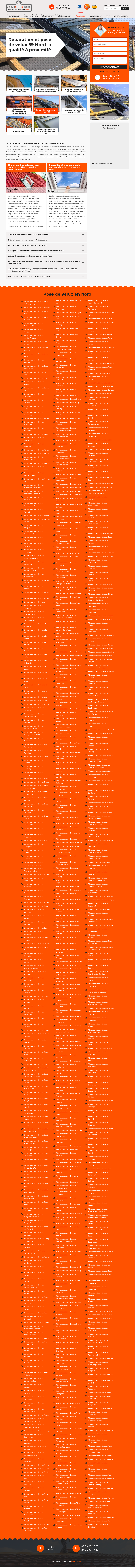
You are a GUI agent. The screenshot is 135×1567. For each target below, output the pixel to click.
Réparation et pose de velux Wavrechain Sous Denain (34, 486)
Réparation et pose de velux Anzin (100, 1456)
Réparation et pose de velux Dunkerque (98, 561)
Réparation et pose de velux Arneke (100, 1446)
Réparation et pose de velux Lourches (66, 857)
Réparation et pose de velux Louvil (68, 846)
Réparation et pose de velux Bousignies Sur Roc (98, 1003)
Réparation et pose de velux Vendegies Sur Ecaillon (34, 733)
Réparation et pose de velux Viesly (36, 697)
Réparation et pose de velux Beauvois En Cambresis (98, 1210)
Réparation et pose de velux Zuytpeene (34, 395)
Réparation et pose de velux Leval (68, 965)
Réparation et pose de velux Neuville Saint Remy (69, 518)
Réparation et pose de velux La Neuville (67, 512)
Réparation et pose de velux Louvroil (69, 842)
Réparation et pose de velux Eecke (100, 537)
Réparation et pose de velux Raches (36, 1415)
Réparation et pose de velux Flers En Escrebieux (69, 1526)
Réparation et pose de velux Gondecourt (66, 1356)
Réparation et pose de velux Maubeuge (66, 698)
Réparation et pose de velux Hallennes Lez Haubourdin (66, 1297)
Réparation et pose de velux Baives (100, 1311)
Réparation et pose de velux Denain (100, 616)
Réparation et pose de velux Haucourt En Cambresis (66, 1240)
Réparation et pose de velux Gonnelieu (66, 1350)
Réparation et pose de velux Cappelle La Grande (98, 823)
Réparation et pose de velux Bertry (100, 1129)
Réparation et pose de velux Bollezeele (98, 1037)
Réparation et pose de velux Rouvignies (34, 1262)
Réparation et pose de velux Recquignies (34, 1368)
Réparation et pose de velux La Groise (67, 1319)
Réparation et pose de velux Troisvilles (34, 752)
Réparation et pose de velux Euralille (37, 307)
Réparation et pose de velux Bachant (98, 1323)
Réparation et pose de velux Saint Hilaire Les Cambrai (36, 1136)
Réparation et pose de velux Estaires (98, 411)
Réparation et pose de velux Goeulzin (66, 1386)
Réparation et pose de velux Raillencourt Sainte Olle (34, 1426)
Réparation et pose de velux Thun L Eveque (36, 817)
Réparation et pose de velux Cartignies (98, 807)
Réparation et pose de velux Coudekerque (98, 707)
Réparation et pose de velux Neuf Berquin (68, 558)
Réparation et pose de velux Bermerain (98, 1158)
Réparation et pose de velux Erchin (100, 483)
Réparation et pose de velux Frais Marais (35, 343)
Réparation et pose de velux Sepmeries (34, 955)
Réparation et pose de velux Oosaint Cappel (69, 413)
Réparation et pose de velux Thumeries (34, 811)
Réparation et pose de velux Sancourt (34, 1025)
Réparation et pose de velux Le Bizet (35, 373)
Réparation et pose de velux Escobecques (98, 435)
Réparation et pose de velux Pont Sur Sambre (35, 1529)
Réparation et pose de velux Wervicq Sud (37, 480)
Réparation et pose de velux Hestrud (69, 1159)
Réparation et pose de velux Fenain (100, 334)
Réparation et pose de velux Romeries (34, 1302)
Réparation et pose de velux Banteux (98, 1294)
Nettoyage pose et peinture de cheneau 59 (120, 15)
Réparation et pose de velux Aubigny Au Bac (98, 1403)
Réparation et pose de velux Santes (36, 1030)
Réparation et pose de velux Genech (69, 1403)
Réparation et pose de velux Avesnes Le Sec (98, 1329)
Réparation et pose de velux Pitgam (68, 312)
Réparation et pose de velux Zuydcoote (34, 401)
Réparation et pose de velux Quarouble (34, 1483)
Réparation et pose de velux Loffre (68, 899)
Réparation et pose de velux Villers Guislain (36, 668)
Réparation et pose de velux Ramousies (34, 1398)
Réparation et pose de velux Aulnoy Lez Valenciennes (100, 1376)
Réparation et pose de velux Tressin (36, 782)
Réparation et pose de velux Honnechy (66, 1119)
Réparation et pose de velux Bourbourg (98, 1025)
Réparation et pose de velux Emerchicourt (98, 522)
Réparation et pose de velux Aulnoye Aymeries (98, 1363)
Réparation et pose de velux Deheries (98, 624)
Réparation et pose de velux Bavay (100, 1261)
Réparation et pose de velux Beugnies (98, 1124)
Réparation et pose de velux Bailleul (100, 1315)
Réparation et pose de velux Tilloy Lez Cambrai (36, 793)
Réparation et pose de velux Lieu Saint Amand (67, 926)
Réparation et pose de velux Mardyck (66, 763)
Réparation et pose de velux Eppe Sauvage (100, 479)
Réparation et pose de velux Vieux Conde (36, 686)
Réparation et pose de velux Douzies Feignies (34, 337)
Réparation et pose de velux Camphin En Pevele (98, 885)
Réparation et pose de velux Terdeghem (34, 845)
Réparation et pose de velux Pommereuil (66, 308)
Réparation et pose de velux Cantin (100, 862)
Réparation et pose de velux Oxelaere (66, 372)
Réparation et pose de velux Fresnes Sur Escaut (69, 1430)
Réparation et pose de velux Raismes (34, 1386)
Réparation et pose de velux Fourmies (66, 1458)
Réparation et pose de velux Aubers (100, 1408)
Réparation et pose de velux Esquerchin (98, 404)
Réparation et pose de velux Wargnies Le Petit (34, 533)
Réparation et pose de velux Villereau (34, 649)
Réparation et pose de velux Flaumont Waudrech (98, 302)
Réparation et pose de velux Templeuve (34, 851)
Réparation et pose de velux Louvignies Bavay (66, 863)
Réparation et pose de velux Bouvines (98, 967)
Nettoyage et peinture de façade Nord (14, 15)
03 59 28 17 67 (63, 5)
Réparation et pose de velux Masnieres (66, 720)
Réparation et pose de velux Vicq (35, 701)
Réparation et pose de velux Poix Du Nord (69, 317)
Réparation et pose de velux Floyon (68, 1493)
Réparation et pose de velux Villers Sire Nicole (36, 625)
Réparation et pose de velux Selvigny (34, 991)
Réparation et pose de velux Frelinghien (66, 1440)
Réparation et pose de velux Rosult (36, 1297)
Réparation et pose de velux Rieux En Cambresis (36, 1343)
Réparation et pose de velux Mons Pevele (68, 598)
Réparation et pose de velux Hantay (68, 1270)
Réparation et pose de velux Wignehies (34, 445)
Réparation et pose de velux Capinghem (98, 845)
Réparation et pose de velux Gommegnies (66, 1362)
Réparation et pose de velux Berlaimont (98, 1174)
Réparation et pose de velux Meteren (66, 647)
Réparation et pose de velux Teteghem (34, 836)
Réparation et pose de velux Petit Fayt (68, 330)
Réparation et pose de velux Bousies (101, 1008)
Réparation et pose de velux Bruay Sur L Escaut (100, 942)
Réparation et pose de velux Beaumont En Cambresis (98, 1228)
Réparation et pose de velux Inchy (68, 1080)
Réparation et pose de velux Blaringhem (98, 1084)
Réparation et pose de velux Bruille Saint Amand (100, 920)
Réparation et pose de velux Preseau (34, 1507)
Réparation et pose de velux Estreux (101, 390)
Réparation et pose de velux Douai (100, 584)
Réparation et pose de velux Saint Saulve (36, 1093)
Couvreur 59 (107, 15)
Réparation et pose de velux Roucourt (34, 1274)
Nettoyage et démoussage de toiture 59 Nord (64, 15)
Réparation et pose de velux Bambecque (98, 1288)
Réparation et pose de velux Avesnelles (98, 1348)
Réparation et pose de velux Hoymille (66, 1072)
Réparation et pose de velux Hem (68, 1182)
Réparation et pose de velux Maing (68, 823)
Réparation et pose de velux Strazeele (34, 892)
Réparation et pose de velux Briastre (98, 954)
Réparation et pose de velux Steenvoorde (34, 879)
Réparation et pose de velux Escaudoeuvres (98, 423)
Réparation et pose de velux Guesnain (66, 1285)
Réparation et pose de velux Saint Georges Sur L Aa (36, 1167)
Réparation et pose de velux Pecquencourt (66, 360)
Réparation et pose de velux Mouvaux (66, 548)
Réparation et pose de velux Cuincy (100, 648)
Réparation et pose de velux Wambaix (34, 587)
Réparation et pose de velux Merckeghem (66, 676)
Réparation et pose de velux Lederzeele (66, 989)
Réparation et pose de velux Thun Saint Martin (36, 799)
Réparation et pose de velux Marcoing (66, 776)
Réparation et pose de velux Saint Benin (36, 1161)
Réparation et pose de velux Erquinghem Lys (98, 466)
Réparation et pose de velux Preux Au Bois (36, 1501)
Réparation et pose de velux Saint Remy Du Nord (36, 1087)
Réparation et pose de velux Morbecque (66, 564)
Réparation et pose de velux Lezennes (66, 951)
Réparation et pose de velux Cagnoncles (98, 867)
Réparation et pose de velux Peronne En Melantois (66, 348)
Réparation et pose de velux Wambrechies (34, 575)
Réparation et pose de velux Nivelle (68, 484)
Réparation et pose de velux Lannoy (68, 1026)
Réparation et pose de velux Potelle (36, 1524)
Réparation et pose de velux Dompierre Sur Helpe (98, 599)
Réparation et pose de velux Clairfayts (98, 738)
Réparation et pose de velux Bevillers (98, 1096)
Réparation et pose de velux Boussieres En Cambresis (98, 991)
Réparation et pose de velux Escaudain (98, 445)
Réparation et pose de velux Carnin (100, 803)
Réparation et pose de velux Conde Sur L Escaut (100, 713)
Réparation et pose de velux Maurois (66, 688)
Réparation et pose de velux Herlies (68, 1163)
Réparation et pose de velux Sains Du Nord (36, 1203)
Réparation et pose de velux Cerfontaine (98, 776)
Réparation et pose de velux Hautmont (66, 1209)
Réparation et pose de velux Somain (36, 906)
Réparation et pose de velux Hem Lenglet (68, 1177)
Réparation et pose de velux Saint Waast (36, 1053)
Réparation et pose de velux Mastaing (66, 704)
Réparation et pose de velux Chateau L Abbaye (98, 760)
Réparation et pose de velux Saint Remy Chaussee (36, 1100)
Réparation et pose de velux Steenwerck (34, 885)
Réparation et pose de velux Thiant (36, 840)
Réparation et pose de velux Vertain (36, 704)
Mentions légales (77, 1561)
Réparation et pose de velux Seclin (36, 996)
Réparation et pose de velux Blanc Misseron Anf (36, 367)
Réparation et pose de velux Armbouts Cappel (98, 1451)
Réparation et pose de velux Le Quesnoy (35, 1448)
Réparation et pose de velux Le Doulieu (99, 579)
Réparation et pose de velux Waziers (34, 468)
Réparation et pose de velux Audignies (98, 1369)
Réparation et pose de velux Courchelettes (98, 694)
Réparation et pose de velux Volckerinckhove (34, 619)
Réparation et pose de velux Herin (68, 1166)
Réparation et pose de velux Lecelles (66, 999)
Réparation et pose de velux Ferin (100, 338)
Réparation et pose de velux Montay (69, 593)
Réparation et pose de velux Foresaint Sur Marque (66, 1464)
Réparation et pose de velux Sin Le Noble (36, 949)
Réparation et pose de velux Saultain (34, 1019)
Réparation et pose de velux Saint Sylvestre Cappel (36, 1069)
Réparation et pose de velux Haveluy (69, 1214)
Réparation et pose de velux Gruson (68, 1302)
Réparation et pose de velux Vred (35, 602)
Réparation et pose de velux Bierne (100, 1101)
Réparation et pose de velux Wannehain (34, 563)
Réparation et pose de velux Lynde (68, 839)
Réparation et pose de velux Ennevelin (98, 498)
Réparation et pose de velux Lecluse (69, 994)
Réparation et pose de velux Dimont (100, 594)
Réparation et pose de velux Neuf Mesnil (68, 530)
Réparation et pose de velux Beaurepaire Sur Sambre (98, 1216)
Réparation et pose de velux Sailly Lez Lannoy (36, 1209)
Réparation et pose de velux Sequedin (34, 961)
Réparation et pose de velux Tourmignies (34, 774)
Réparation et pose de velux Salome (36, 1064)
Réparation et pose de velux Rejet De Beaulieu (36, 1374)
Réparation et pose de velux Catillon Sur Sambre (101, 792)
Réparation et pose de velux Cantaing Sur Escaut (98, 857)
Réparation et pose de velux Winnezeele (34, 439)
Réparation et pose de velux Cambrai (98, 873)
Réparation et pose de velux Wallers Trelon (36, 594)
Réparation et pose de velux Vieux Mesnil (36, 680)
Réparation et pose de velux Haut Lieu (68, 1228)
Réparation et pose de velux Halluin (68, 1280)
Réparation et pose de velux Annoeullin (98, 1470)
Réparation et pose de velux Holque (68, 1146)
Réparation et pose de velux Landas (68, 1016)
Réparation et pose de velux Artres (100, 1430)
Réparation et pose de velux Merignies (66, 660)
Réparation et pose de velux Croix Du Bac (36, 355)
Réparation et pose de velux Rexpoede (34, 1349)
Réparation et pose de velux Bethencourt (98, 1133)
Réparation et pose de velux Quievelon (34, 1442)
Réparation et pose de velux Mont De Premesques (36, 303)
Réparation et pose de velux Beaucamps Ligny (98, 1247)
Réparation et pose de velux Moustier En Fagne (66, 542)
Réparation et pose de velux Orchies (69, 399)
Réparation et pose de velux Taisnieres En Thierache (34, 864)
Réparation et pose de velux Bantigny (98, 1300)
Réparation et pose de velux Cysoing (101, 635)
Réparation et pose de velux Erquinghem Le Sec (98, 460)
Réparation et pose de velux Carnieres (98, 829)
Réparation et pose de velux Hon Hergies (67, 1113)
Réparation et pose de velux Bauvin (100, 1271)
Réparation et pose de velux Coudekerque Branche (98, 701)
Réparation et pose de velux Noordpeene (66, 479)
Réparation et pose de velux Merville (69, 655)
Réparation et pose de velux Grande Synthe (68, 1325)
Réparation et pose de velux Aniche (100, 1488)
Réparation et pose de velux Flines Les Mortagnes (68, 1510)
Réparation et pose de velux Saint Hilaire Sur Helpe (36, 1142)
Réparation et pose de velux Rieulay (36, 1338)
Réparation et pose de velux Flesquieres (66, 1520)
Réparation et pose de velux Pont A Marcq (68, 302)
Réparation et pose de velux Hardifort (66, 1275)
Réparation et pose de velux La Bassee (99, 1266)
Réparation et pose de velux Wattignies (34, 511)
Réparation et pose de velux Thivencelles (34, 823)
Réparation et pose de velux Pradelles (34, 1520)
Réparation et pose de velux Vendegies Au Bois (34, 727)
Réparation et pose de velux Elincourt (98, 516)
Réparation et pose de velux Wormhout (34, 429)
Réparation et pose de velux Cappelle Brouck (98, 835)
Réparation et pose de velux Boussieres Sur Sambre (98, 973)
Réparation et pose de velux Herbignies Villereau (34, 325)
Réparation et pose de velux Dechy (100, 619)
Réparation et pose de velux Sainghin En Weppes (34, 1222)
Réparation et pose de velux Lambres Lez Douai (66, 1031)
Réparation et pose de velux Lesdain (69, 969)
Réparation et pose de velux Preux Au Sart (36, 1495)
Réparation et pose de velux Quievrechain (34, 1436)
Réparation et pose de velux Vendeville (34, 709)
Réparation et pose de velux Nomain (69, 487)
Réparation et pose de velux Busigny (101, 900)
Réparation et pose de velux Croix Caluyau (100, 660)
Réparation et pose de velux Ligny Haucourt (68, 932)
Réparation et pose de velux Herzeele (66, 1154)
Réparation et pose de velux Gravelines (66, 1313)
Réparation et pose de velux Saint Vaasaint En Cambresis (36, 1075)
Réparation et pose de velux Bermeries (98, 1164)
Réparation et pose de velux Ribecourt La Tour (34, 1333)
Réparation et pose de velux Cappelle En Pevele (98, 851)
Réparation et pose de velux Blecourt (98, 1059)
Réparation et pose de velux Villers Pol (36, 631)
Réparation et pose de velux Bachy (100, 1318)
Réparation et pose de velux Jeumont (66, 1056)
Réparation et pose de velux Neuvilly (69, 495)
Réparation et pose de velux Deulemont (98, 611)
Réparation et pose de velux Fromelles (66, 1418)
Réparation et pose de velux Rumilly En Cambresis (36, 1240)
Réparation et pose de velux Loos (68, 886)
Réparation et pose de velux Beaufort (98, 1235)
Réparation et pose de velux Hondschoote (66, 1135)
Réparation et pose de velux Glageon (66, 1374)
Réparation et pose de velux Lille (67, 921)
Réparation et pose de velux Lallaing (69, 1045)
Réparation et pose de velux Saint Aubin (36, 1185)
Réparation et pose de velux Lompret (66, 895)
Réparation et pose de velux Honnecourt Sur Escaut (66, 1125)
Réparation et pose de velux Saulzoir (34, 1007)
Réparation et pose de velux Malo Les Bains (68, 794)
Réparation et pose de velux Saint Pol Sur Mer (36, 1118)
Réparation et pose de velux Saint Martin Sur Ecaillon (36, 1130)
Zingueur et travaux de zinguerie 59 (47, 15)
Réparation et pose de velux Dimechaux (98, 605)
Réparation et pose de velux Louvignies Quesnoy (66, 851)
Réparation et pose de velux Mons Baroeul (68, 604)
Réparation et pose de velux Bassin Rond (36, 389)
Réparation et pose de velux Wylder (36, 418)
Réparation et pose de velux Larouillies (66, 1005)
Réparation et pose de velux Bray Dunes (99, 961)
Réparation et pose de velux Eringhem (98, 473)
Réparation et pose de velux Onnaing (66, 407)
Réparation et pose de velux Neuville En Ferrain (69, 506)
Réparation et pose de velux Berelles (98, 1192)
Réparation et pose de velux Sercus (36, 944)
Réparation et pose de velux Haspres (66, 1256)
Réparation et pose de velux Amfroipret (98, 1493)
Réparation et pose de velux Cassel (100, 812)
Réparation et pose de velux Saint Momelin (36, 1106)
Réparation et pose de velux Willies (36, 434)
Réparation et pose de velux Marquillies (66, 714)
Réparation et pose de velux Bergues (98, 1198)
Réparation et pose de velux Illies (67, 1077)
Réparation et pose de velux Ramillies (34, 1392)
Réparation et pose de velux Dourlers (98, 573)
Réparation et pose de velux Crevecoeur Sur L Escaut (98, 667)
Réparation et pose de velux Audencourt (98, 1388)
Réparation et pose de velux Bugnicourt (98, 905)
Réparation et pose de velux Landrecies (66, 1021)
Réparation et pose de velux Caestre (101, 896)
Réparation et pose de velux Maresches (66, 757)
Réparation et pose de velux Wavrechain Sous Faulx (34, 492)
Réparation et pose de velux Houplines (66, 1089)
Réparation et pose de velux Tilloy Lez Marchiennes (36, 787)
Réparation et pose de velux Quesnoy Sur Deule (34, 1454)
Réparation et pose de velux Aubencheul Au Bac (98, 1419)
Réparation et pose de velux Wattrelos (34, 498)
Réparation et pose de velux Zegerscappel (34, 413)
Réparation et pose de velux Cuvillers (98, 640)
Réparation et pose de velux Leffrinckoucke (66, 974)
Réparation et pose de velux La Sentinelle (35, 973)
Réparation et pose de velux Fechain (101, 348)
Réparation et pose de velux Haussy (68, 1223)
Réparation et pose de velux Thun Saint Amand (36, 805)
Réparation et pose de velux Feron (100, 319)
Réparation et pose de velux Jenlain (68, 1061)
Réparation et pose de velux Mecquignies (66, 670)
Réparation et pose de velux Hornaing (66, 1101)
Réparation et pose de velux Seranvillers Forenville (34, 967)
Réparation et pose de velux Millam (68, 652)
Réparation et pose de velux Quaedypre (34, 1477)
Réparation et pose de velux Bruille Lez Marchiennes (100, 948)
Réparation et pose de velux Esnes (100, 440)
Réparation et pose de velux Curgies (101, 645)
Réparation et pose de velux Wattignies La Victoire (34, 505)
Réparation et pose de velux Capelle (101, 840)
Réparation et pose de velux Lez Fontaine (67, 957)
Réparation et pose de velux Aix (99, 1501)
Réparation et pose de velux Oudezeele (66, 378)
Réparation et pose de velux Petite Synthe (68, 336)
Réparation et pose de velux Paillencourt (66, 366)
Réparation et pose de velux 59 (81, 15)
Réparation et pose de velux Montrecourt (66, 576)
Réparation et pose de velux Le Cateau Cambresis (99, 817)
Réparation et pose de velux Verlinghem (34, 721)
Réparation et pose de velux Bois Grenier (99, 1077)
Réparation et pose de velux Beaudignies (98, 1241)
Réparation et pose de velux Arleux (100, 1459)
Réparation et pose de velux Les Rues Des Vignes (35, 1252)
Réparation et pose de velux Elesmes (98, 542)
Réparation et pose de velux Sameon (34, 1047)
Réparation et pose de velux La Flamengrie (99, 308)
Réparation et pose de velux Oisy (67, 403)
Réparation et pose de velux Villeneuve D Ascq (98, 1483)
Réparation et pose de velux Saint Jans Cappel (36, 1148)
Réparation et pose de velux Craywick (98, 676)
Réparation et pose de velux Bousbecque (98, 1013)
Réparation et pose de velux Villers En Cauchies (36, 662)
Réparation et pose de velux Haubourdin (66, 1246)
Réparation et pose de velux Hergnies (66, 1171)
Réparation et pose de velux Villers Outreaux (36, 637)
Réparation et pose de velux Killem (68, 1041)
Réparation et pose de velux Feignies (98, 343)
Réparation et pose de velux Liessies (66, 938)
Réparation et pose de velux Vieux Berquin (36, 692)
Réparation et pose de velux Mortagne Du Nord (66, 570)
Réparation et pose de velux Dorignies (34, 361)
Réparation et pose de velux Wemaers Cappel (34, 474)
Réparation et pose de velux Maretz (68, 752)
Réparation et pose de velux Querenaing (34, 1460)
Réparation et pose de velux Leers (68, 984)
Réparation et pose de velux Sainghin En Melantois (34, 1215)
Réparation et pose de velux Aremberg (34, 383)
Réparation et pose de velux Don (35, 378)
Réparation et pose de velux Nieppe (68, 491)
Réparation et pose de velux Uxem (36, 756)
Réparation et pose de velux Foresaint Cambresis (66, 1470)
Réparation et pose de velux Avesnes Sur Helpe (98, 1354)
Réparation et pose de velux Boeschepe (98, 1065)
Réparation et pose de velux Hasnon (69, 1251)
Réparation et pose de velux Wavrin (36, 463)
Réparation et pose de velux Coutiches (98, 682)
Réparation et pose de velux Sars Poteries (35, 1041)
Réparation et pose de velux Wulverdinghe (34, 423)
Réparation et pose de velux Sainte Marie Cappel (36, 1154)
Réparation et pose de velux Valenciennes (34, 739)
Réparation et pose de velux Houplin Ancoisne (69, 1095)
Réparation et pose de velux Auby (100, 1392)
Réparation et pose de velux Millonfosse (66, 641)
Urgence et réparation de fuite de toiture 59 (31, 15)
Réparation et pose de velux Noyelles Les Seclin (66, 463)
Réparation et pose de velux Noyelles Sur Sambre (66, 429)
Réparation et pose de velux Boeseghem (98, 1071)
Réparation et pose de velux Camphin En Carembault (98, 879)
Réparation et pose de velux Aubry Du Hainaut (100, 1397)
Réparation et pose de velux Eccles (100, 556)
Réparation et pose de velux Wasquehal (34, 526)
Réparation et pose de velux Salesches (34, 1059)
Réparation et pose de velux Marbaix (66, 800)
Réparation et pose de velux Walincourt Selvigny (34, 613)
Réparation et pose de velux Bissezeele (98, 1090)
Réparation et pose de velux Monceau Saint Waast (66, 629)
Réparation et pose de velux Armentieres (98, 1441)
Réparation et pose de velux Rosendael (34, 1292)
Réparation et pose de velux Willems (37, 450)
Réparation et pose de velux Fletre (68, 1515)
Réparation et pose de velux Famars (101, 363)
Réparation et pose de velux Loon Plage (68, 881)
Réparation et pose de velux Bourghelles (98, 1019)
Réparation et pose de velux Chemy (100, 755)
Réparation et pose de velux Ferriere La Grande (101, 323)
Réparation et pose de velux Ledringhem (66, 980)
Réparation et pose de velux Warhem (34, 539)
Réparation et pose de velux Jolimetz (66, 1037)
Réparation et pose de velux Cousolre (98, 688)
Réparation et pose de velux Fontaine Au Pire (66, 1488)
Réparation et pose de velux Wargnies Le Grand (34, 569)
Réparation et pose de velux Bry (99, 909)
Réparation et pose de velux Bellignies (98, 1186)
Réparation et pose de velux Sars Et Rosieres (36, 1035)
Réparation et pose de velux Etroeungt (98, 378)
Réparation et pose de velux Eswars (100, 393)
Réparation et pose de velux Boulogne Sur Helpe (98, 1031)
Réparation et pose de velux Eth (99, 373)
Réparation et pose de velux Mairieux (66, 812)
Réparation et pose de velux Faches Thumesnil (100, 368)
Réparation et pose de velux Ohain (68, 418)
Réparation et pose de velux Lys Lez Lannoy (68, 834)
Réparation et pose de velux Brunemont (98, 914)
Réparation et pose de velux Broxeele (98, 936)
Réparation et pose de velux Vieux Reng (36, 674)
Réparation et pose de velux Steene (36, 874)
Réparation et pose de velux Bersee (100, 1169)
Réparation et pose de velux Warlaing (34, 545)
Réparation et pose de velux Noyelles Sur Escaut (66, 457)
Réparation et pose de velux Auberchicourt (98, 1413)
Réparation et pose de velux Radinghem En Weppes (34, 1420)
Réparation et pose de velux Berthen (98, 1146)
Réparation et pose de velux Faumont (98, 359)
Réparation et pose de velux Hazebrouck (66, 1199)
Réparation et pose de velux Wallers (36, 598)
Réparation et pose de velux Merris (68, 665)
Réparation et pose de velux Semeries (34, 985)
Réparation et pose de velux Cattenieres (98, 798)
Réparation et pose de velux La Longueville (67, 869)
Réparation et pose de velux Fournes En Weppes (66, 1446)
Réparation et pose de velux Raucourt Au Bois (34, 1380)
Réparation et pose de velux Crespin (101, 671)
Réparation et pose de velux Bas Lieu (99, 1276)
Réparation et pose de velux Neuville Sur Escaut (69, 500)
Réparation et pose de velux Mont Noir (36, 312)
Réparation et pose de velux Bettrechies (98, 1118)
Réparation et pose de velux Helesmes (66, 1193)
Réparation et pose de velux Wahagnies (34, 607)
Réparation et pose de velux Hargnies (66, 1262)
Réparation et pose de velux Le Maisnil (67, 818)
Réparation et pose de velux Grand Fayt (68, 1331)
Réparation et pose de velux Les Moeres (67, 635)
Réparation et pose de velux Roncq (36, 1313)
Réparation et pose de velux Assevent (98, 1435)
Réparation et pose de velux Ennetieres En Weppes (98, 492)
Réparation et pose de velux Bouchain (98, 1053)
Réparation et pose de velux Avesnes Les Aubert (98, 1341)
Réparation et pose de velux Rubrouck (34, 1268)
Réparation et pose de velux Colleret (101, 730)
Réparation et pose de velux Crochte (101, 652)
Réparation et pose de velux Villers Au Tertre (36, 656)
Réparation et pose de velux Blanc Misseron (36, 349)
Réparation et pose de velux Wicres (36, 453)
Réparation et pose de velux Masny (68, 709)
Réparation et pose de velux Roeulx (36, 1322)
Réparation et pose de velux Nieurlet (69, 474)
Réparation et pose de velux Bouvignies (98, 985)
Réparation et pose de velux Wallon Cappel (36, 581)
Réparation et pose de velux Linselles (66, 917)
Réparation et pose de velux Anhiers (101, 1498)
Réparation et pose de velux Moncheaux (66, 623)
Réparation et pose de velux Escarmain (98, 454)
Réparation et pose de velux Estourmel (98, 398)
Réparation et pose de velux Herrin (68, 1149)
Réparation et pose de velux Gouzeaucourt (66, 1337)
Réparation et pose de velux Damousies (98, 630)
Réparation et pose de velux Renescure (34, 1361)
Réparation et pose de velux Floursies (66, 1498)
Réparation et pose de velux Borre (100, 1048)
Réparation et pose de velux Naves (68, 553)
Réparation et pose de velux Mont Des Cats (36, 318)
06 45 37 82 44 (63, 8)
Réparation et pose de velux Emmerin (98, 510)
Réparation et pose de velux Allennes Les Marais (98, 1506)
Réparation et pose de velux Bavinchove (98, 1256)
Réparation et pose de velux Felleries (98, 330)
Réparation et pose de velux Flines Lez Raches (68, 1504)
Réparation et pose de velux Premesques (34, 1513)
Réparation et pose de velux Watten (36, 515)
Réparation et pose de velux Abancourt (98, 1512)
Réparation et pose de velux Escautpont (98, 429)
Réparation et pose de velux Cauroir (100, 771)
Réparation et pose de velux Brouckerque (98, 930)
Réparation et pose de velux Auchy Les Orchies (100, 1382)
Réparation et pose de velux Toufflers (34, 761)
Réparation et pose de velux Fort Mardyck (67, 1452)
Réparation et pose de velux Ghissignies (66, 1392)
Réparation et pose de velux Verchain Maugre (34, 715)
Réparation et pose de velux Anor (100, 1475)
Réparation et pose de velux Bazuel (100, 1252)
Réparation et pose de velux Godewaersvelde (66, 1380)
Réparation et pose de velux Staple (36, 902)
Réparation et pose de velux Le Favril (99, 353)
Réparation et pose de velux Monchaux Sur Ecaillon (66, 616)
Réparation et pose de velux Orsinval (66, 391)
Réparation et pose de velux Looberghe (66, 875)
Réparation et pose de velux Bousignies (98, 997)
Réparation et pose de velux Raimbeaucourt (34, 1410)
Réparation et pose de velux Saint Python (36, 1124)
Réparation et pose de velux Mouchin (66, 536)
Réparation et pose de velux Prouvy (36, 1465)
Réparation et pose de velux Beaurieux (98, 1204)
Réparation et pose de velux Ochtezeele (66, 451)
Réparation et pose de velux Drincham (98, 567)
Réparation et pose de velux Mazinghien (66, 682)
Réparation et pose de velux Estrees (101, 386)
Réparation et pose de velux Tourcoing (34, 767)
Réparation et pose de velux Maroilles (66, 748)
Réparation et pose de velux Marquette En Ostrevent (66, 726)
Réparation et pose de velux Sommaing (34, 911)
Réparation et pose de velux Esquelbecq (98, 417)
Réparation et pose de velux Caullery (98, 786)
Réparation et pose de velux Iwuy (67, 1084)
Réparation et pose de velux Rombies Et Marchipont (34, 1327)
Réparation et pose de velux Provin (36, 1472)
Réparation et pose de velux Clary (100, 733)
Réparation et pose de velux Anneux (101, 1479)
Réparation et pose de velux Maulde (68, 693)
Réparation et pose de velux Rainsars (34, 1404)
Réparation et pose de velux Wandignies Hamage (34, 557)
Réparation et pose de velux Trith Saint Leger (35, 746)
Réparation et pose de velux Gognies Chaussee (66, 1368)
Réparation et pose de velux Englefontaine (98, 504)
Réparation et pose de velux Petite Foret (68, 342)
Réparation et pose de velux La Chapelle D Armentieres (99, 766)
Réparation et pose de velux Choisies (98, 744)
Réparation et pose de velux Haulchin (66, 1234)
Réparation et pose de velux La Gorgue (67, 1344)
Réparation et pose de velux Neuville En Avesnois (69, 524)
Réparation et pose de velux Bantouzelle (98, 1282)
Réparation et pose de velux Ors (67, 395)
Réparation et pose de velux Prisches (34, 1489)
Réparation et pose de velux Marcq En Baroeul (68, 782)
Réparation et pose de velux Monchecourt (66, 610)
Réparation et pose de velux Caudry (100, 781)
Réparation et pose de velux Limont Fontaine (68, 910)
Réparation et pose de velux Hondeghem (66, 1141)
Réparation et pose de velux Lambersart (66, 1050)
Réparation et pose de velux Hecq (68, 1204)
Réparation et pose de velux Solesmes (34, 933)
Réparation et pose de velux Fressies (66, 1408)
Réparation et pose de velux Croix (100, 656)
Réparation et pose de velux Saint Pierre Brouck (36, 1112)
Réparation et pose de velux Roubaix (34, 1280)
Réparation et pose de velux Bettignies (98, 1140)
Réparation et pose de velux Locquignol (66, 904)
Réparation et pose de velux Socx (35, 928)
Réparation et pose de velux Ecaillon (101, 553)
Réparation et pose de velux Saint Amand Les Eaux (36, 1191)
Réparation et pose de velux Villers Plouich (36, 643)
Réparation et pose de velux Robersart (34, 1318)
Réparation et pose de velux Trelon (36, 778)
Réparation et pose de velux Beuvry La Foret (100, 1112)
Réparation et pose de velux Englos (100, 487)
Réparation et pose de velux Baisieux (98, 1306)
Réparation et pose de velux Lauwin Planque (68, 1011)
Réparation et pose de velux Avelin (100, 1358)
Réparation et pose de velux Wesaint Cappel (34, 458)
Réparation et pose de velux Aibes (100, 1521)
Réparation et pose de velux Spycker (34, 917)
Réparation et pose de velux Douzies (34, 331)
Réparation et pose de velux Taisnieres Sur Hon (34, 870)
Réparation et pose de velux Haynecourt (66, 1218)
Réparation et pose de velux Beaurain (98, 1222)
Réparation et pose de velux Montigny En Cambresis (66, 588)
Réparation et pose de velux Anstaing (98, 1464)
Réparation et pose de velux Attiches (98, 1425)
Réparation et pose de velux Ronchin (34, 1308)
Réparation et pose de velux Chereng (98, 750)
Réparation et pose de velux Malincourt (66, 806)
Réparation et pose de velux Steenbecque (34, 898)
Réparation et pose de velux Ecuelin (100, 533)
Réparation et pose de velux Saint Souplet (36, 1081)
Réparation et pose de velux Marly (68, 743)
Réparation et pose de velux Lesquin (69, 962)
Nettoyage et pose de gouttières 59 (95, 15)
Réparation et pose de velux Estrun (100, 383)
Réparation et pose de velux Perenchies (66, 354)
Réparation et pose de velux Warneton (34, 551)
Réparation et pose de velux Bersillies (98, 1152)
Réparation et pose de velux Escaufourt (98, 1526)
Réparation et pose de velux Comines (98, 719)
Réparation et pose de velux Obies (68, 440)
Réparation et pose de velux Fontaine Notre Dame (66, 1476)
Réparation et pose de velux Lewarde (66, 945)
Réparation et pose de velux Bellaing (98, 1180)
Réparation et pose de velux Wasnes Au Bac (37, 520)
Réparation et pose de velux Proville (36, 1468)
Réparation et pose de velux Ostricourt (66, 384)
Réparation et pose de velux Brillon (100, 925)
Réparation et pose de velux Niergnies (66, 469)
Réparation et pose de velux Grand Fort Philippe (68, 1307)
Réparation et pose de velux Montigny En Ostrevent (66, 582)
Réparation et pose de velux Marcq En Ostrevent (68, 770)
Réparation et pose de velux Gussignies (66, 1291)
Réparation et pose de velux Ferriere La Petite (101, 314)
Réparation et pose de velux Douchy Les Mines (100, 589)
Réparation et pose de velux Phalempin (66, 323)
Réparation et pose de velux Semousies (34, 979)
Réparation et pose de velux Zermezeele (34, 407)
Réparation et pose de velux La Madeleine (67, 828)
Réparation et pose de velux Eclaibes (98, 529)
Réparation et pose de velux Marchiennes (66, 788)
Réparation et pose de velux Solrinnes (34, 923)
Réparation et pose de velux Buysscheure (98, 891)
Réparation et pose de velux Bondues (98, 1043)
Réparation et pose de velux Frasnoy (69, 1435)
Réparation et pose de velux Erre (99, 449)
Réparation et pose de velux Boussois (98, 979)
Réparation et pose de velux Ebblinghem (98, 548)
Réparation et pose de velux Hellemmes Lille (66, 1187)
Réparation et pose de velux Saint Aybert (36, 1173)
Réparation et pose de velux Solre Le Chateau (36, 939)
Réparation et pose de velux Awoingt (98, 1335)
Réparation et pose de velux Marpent (66, 738)
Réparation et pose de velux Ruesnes (34, 1246)
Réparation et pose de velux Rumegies (34, 1234)
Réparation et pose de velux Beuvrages (98, 1105)
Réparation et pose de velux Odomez (66, 423)
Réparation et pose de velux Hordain (69, 1130)
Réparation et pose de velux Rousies (37, 1257)
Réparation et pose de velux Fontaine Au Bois (66, 1482)
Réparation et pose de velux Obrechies (66, 445)
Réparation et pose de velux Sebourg (34, 1001)
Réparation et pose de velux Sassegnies (34, 1013)
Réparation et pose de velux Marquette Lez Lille (66, 732)
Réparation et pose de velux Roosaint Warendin (34, 1286)
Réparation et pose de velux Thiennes (34, 830)
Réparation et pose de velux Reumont (34, 1355)
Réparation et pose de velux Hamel (68, 1267)
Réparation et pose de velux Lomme (69, 890)
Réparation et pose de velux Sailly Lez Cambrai (36, 1228)
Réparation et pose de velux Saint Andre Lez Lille (36, 1197)
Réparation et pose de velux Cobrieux (98, 725)
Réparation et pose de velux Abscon (101, 1517)
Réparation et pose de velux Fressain (66, 1424)
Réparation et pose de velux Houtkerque (66, 1066)
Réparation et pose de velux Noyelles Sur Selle (66, 435)
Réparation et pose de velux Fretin (68, 1413)
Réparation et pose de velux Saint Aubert (36, 1179)
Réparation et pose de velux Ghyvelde (66, 1398)
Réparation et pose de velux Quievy (36, 1431)
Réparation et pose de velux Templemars (34, 857)
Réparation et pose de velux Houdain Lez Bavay (66, 1107)
